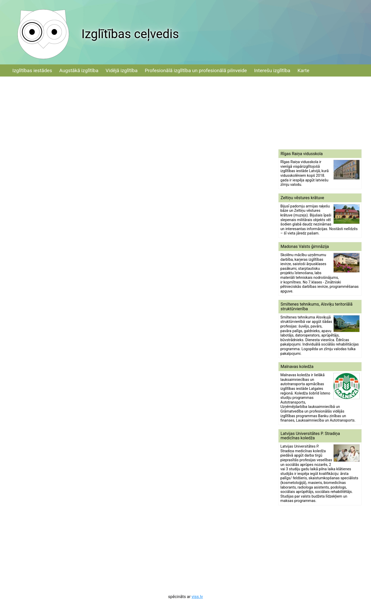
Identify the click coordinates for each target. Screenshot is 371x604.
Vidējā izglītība (122, 70)
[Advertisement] (320, 113)
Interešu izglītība (272, 70)
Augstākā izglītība (78, 70)
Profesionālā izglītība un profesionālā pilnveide (196, 70)
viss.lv (197, 596)
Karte (303, 70)
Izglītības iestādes (32, 70)
